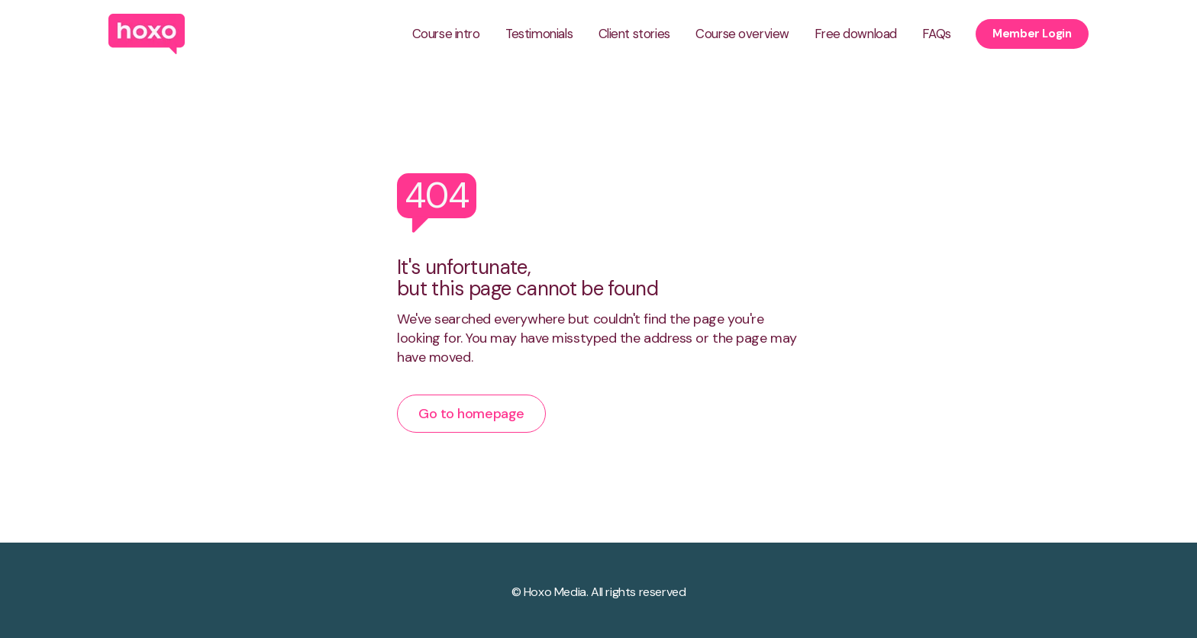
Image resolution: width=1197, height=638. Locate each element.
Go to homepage (471, 413)
